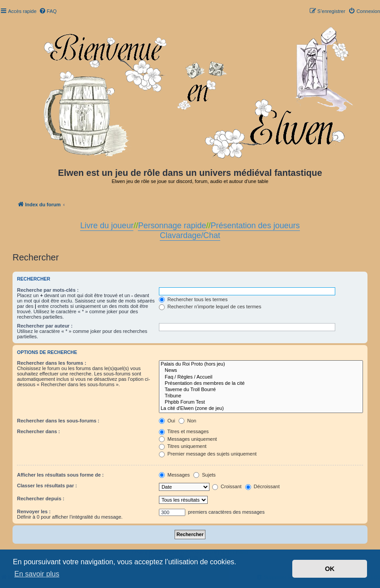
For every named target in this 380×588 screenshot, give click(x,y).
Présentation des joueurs (255, 225)
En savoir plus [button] (37, 574)
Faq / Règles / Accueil (261, 377)
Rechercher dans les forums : (51, 363)
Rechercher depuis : (40, 498)
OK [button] (330, 568)
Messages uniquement (188, 439)
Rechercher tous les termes (193, 299)
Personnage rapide (172, 225)
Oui (167, 420)
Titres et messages (184, 431)
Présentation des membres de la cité (261, 383)
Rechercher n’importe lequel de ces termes (210, 306)
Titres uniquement (183, 446)
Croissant (227, 486)
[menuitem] (48, 11)
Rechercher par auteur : (45, 325)
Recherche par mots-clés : (48, 290)
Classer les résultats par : (47, 485)
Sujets (204, 474)
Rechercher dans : (38, 431)
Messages (174, 474)
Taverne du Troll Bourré (261, 390)
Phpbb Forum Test (261, 402)
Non (187, 420)
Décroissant (262, 486)
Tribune (261, 396)
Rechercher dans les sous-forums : (58, 420)
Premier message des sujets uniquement (207, 453)
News (261, 370)
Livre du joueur (106, 225)
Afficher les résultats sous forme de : (60, 474)
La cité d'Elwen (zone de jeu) (261, 408)
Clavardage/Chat (190, 235)
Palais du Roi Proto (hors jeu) (261, 364)
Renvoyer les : (34, 511)
